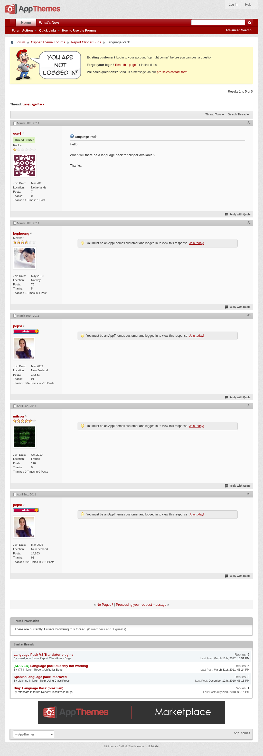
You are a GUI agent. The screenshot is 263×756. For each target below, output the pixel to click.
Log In (233, 4)
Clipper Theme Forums (48, 42)
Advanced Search (238, 30)
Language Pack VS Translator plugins (43, 654)
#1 (248, 122)
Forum (20, 42)
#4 (248, 405)
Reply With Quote (237, 214)
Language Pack (33, 104)
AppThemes (242, 733)
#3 (248, 315)
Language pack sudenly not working (59, 666)
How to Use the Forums (79, 30)
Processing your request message (141, 604)
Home (26, 23)
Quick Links (48, 30)
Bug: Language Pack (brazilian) (38, 688)
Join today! (196, 243)
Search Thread (237, 114)
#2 (248, 222)
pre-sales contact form (172, 72)
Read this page (125, 65)
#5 (248, 494)
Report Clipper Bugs (86, 42)
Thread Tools (213, 114)
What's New (49, 23)
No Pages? (105, 604)
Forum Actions (22, 30)
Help (248, 4)
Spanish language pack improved (40, 677)
